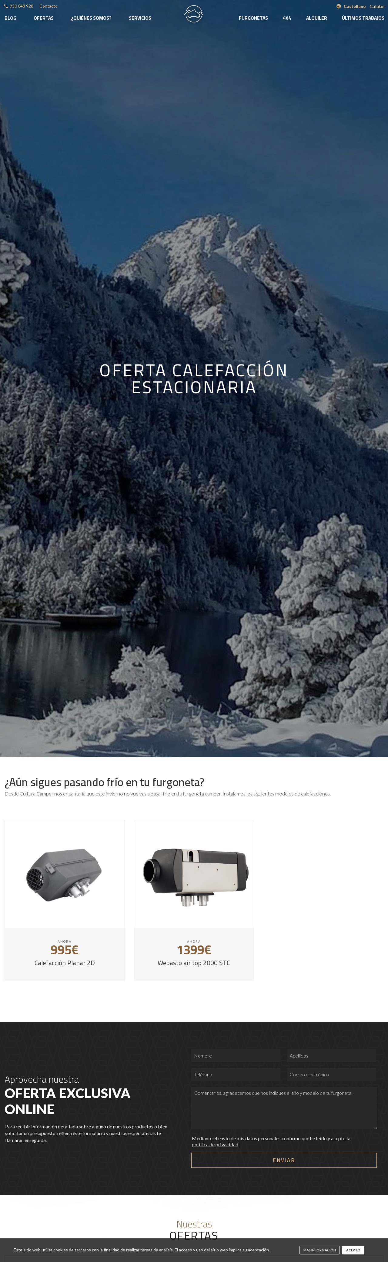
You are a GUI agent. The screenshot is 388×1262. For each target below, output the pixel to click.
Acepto (353, 1250)
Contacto (48, 5)
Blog (10, 18)
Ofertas (44, 18)
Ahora (65, 941)
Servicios (140, 18)
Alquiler (316, 18)
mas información (319, 1250)
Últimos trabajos (363, 18)
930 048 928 (21, 5)
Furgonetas (253, 18)
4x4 (287, 18)
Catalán (377, 6)
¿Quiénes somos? (91, 18)
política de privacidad (215, 1144)
